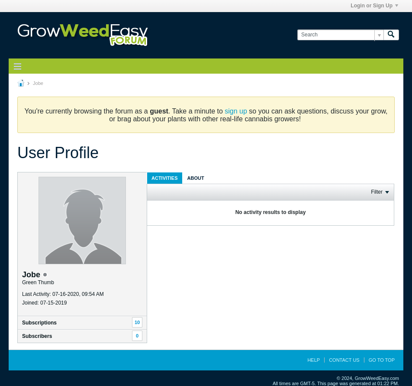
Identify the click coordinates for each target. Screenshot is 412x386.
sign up (236, 111)
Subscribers (37, 336)
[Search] (340, 34)
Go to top (382, 360)
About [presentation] (195, 178)
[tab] (165, 178)
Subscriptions (39, 323)
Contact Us (344, 360)
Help (313, 360)
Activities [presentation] (164, 178)
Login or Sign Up (374, 6)
